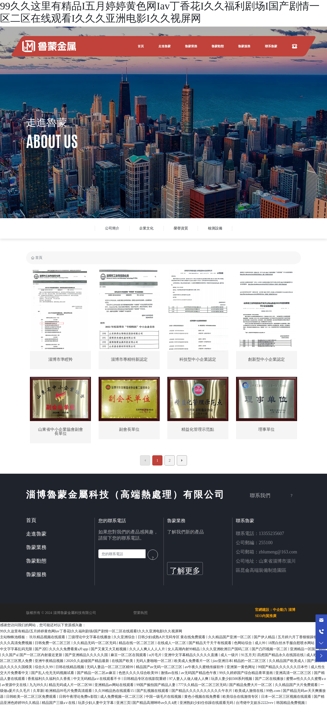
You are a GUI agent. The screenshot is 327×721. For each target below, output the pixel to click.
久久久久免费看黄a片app (69, 649)
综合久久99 (44, 667)
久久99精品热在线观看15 (115, 691)
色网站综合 (243, 643)
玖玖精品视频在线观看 (47, 637)
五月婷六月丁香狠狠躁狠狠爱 (301, 637)
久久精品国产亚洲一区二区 (230, 637)
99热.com (273, 691)
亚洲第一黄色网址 (241, 667)
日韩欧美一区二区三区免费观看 (31, 697)
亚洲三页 (123, 703)
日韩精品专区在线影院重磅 (145, 679)
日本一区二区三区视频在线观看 (286, 697)
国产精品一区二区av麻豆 (97, 673)
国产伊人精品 (265, 637)
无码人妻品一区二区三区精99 (110, 667)
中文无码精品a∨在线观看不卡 (97, 679)
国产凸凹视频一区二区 (270, 649)
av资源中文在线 (15, 685)
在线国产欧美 (123, 661)
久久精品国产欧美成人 (287, 661)
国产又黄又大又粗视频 (109, 649)
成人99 (260, 643)
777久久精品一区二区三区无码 (203, 685)
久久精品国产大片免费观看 (297, 685)
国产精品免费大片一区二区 (251, 685)
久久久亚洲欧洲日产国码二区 (226, 649)
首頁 (31, 520)
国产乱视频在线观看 (153, 691)
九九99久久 (38, 685)
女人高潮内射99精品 (184, 649)
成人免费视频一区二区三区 (122, 697)
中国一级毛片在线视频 (164, 697)
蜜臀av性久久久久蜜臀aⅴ (306, 679)
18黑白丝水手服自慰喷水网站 (292, 643)
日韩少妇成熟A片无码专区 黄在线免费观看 (172, 637)
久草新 (38, 691)
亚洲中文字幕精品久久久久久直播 (191, 655)
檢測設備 (215, 228)
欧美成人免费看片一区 (192, 661)
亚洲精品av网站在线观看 (115, 685)
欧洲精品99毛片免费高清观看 (69, 691)
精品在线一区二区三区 (137, 643)
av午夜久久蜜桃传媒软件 (205, 667)
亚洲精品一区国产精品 (308, 649)
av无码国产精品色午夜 (199, 673)
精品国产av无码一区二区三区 (159, 667)
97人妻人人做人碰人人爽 (189, 679)
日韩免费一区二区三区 (53, 643)
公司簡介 (112, 228)
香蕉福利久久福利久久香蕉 (50, 679)
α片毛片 (155, 655)
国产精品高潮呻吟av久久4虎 (155, 703)
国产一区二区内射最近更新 (41, 655)
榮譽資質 (181, 228)
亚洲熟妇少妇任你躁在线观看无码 (207, 703)
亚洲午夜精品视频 (49, 661)
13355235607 (271, 533)
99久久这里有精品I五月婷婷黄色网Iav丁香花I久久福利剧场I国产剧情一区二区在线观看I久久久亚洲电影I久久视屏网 (91, 631)
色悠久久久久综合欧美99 (139, 673)
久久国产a (10, 655)
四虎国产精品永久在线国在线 (281, 655)
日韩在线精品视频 (70, 667)
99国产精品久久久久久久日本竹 (283, 667)
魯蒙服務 (36, 574)
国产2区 (41, 649)
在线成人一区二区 (172, 643)
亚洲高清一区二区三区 (293, 673)
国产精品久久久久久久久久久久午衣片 (202, 691)
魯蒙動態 (36, 561)
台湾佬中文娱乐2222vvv (255, 703)
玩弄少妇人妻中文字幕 (96, 703)
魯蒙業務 (36, 547)
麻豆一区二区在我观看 (129, 655)
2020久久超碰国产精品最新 (88, 661)
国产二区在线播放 (270, 679)
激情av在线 (170, 673)
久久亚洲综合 (124, 637)
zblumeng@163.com (278, 551)
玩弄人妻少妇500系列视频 (232, 679)
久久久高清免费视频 (16, 643)
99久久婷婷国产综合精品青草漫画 (246, 673)
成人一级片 (229, 655)
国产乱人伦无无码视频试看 (53, 673)
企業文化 (146, 228)
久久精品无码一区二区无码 (95, 643)
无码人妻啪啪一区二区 (154, 661)
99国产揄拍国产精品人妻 (156, 685)
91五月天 (248, 655)
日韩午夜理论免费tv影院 (78, 697)
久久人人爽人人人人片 (147, 649)
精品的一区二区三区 (250, 661)
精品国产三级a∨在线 (59, 703)
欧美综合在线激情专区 (241, 697)
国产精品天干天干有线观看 (210, 643)
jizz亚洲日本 (222, 661)
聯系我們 (260, 495)
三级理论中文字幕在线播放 (90, 637)
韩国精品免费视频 (291, 703)
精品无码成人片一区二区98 (71, 685)
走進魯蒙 (46, 122)
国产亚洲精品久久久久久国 (87, 655)
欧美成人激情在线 (249, 691)
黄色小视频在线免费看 (202, 697)
